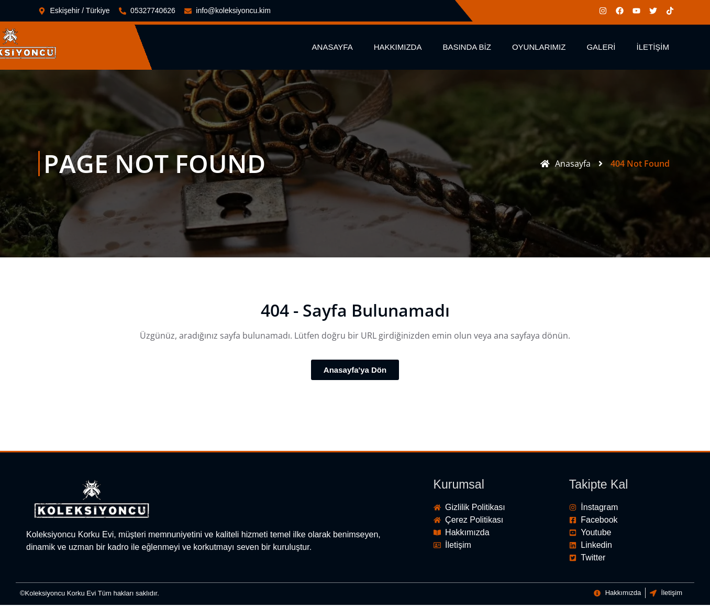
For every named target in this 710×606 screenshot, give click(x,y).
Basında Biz (466, 48)
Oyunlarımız (539, 48)
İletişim (652, 48)
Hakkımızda (398, 48)
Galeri (600, 48)
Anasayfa (332, 48)
